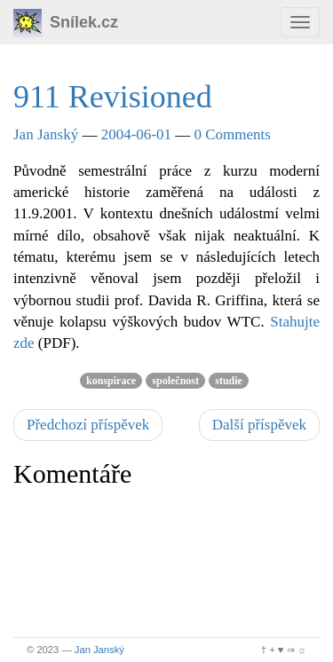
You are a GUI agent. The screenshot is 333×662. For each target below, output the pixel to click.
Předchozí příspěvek (88, 424)
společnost (175, 380)
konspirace (111, 380)
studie (228, 380)
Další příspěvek (259, 424)
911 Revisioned (112, 96)
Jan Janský (45, 134)
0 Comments (232, 134)
